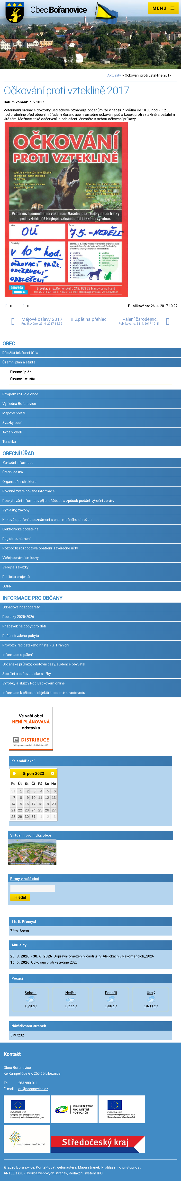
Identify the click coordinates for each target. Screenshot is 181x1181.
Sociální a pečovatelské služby (26, 674)
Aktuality (114, 75)
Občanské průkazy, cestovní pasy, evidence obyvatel (43, 664)
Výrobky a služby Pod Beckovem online (33, 683)
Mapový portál (13, 413)
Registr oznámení (16, 539)
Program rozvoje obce (20, 394)
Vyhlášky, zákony (15, 510)
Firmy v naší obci (24, 879)
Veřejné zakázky (15, 567)
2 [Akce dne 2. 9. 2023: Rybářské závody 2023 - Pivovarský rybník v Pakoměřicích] (48, 817)
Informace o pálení (17, 655)
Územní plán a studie (19, 362)
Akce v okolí (12, 432)
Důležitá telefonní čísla (20, 353)
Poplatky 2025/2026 (18, 617)
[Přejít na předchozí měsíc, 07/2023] (14, 773)
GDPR (6, 586)
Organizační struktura (19, 481)
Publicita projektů (16, 577)
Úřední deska (12, 472)
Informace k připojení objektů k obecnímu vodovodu (43, 693)
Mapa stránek (89, 1167)
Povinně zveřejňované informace (28, 491)
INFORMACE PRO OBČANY (32, 598)
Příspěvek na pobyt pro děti (24, 626)
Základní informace (17, 462)
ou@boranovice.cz (33, 1089)
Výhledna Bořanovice (19, 403)
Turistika (9, 441)
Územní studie (22, 379)
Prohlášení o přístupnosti (121, 1167)
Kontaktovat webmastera (56, 1167)
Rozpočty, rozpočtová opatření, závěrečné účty (40, 548)
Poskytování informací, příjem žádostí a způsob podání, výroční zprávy (58, 500)
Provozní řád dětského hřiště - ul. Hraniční (35, 645)
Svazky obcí (11, 422)
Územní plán (21, 372)
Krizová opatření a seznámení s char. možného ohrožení (47, 519)
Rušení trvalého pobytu (20, 636)
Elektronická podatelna (20, 529)
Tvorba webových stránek (46, 1173)
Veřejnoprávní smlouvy (20, 558)
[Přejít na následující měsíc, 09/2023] (52, 773)
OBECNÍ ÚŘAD (18, 453)
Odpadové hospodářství (21, 607)
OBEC (8, 343)
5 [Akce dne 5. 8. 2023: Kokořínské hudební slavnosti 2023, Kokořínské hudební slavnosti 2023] (48, 791)
